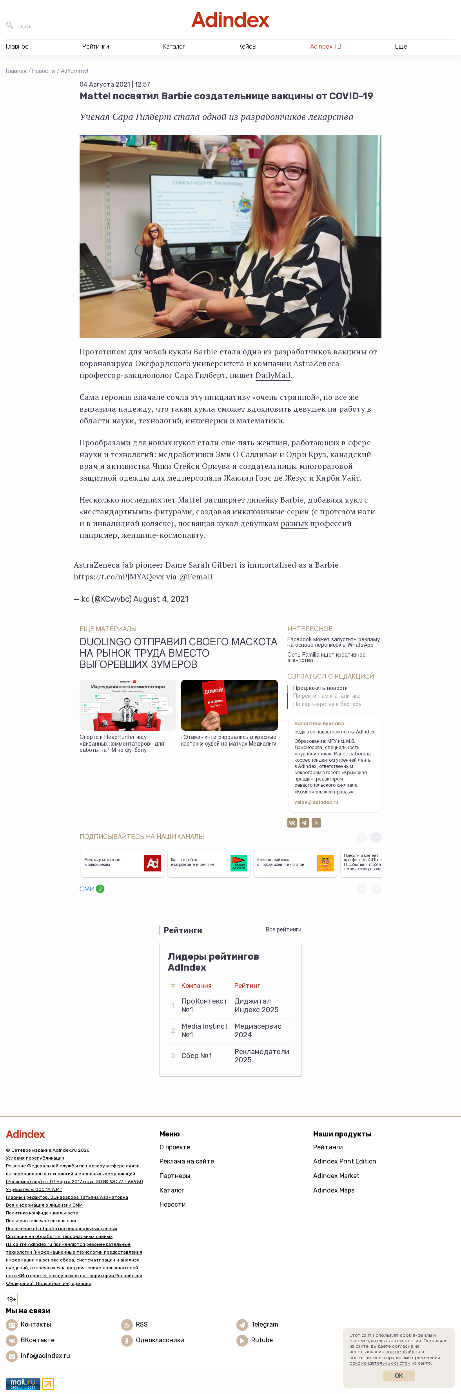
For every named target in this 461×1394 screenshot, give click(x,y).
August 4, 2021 (160, 599)
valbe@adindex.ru (316, 802)
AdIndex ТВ (325, 46)
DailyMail (273, 375)
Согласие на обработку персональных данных (59, 1236)
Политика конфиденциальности (42, 1213)
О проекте (175, 1147)
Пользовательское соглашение (42, 1220)
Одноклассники (160, 1340)
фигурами (173, 511)
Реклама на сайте (187, 1161)
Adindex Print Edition (344, 1161)
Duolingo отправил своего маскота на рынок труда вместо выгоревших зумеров (179, 654)
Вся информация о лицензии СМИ (44, 1205)
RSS (142, 1324)
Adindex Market (336, 1176)
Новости (43, 71)
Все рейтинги (283, 929)
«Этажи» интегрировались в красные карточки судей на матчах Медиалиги (228, 741)
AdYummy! (74, 71)
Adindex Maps (333, 1190)
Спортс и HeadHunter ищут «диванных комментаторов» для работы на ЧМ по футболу (122, 744)
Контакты (36, 1324)
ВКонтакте (37, 1340)
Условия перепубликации (35, 1158)
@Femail (195, 576)
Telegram (264, 1324)
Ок (399, 1375)
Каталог (172, 1190)
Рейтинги (328, 1147)
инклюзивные (258, 511)
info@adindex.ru (45, 1356)
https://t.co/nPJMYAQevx (119, 576)
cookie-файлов (402, 1351)
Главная (16, 71)
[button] (376, 837)
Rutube (262, 1340)
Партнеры (175, 1176)
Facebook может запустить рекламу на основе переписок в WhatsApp (333, 643)
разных (294, 523)
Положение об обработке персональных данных (61, 1228)
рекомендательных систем (379, 1363)
